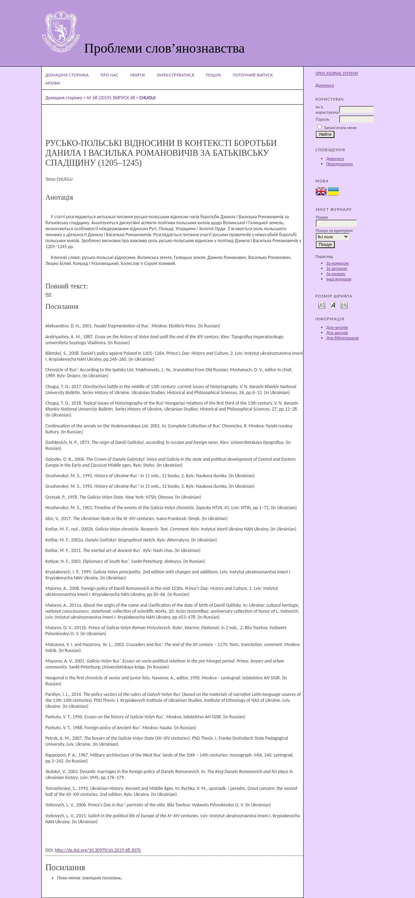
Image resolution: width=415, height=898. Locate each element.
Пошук (213, 75)
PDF (48, 294)
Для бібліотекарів (342, 337)
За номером (337, 263)
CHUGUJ (148, 98)
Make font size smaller (321, 305)
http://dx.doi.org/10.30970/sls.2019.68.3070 (98, 850)
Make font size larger (344, 305)
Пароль (322, 119)
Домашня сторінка (67, 75)
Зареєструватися (175, 75)
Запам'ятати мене (340, 127)
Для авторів (337, 332)
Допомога (324, 85)
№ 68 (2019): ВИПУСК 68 (111, 98)
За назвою (335, 273)
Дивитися (335, 158)
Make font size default (332, 305)
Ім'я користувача (327, 109)
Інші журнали (338, 278)
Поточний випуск (253, 75)
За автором (336, 268)
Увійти (137, 75)
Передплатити (339, 163)
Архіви (52, 83)
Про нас (109, 75)
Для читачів (337, 327)
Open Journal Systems (336, 73)
